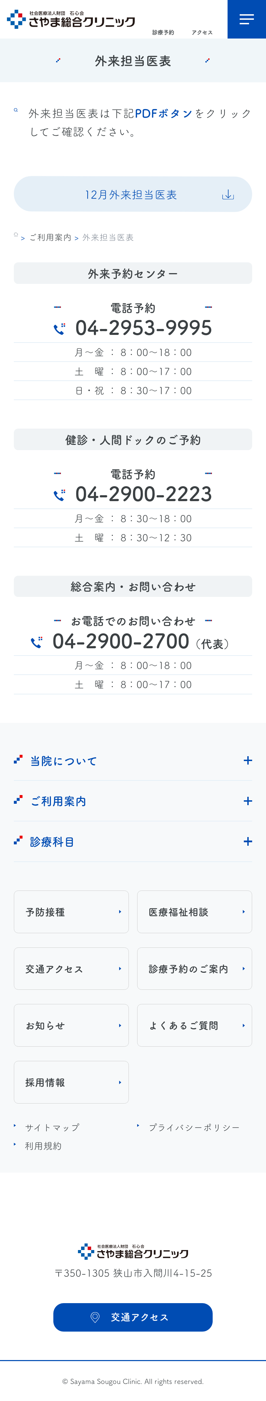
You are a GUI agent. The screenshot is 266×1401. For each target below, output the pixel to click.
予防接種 (45, 911)
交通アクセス (54, 968)
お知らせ (45, 1025)
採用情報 (45, 1082)
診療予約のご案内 (188, 968)
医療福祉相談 (178, 911)
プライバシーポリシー (194, 1127)
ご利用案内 (50, 237)
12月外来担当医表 (130, 194)
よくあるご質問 (183, 1025)
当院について (63, 760)
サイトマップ (52, 1127)
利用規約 (43, 1145)
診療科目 (52, 841)
